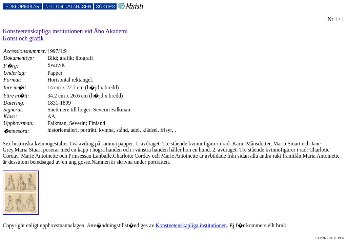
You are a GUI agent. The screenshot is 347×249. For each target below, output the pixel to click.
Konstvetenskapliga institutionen (191, 225)
